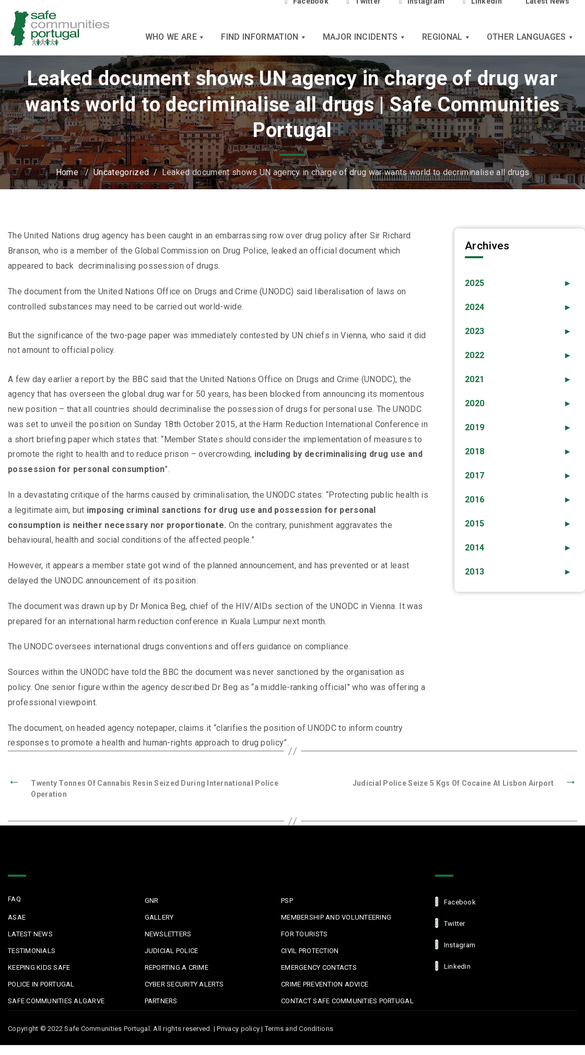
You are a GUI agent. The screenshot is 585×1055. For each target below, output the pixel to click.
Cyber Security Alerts (184, 984)
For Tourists (304, 934)
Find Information (264, 37)
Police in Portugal (41, 984)
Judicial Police (171, 951)
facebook (455, 902)
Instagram (455, 944)
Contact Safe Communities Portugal (347, 1001)
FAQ (14, 899)
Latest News (30, 934)
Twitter (450, 923)
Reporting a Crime (176, 967)
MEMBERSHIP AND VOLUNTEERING (336, 917)
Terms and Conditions (299, 1029)
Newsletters (168, 934)
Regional (446, 37)
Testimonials (31, 951)
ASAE (17, 917)
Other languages (531, 37)
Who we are (175, 37)
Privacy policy (238, 1029)
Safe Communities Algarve (56, 1001)
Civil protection (309, 951)
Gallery (159, 917)
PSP (287, 900)
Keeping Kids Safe (39, 967)
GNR (152, 900)
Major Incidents (364, 37)
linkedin (453, 966)
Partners (161, 1001)
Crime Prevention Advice (324, 984)
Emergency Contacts (319, 967)
